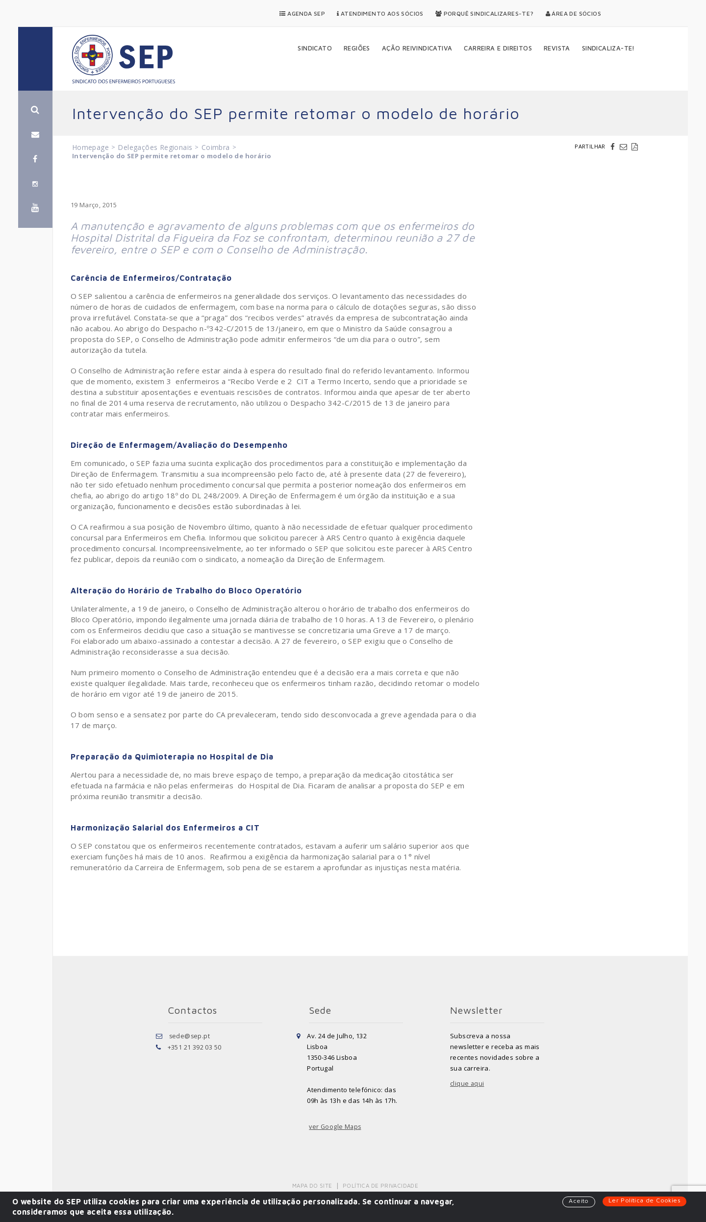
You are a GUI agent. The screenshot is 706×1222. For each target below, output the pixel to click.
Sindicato (315, 48)
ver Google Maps (336, 1127)
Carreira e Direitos (498, 48)
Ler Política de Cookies (644, 1200)
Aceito (577, 1201)
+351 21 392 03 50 (195, 1046)
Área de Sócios (573, 13)
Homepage (90, 147)
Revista (557, 48)
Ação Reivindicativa (417, 48)
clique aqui (467, 1083)
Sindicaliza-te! (608, 48)
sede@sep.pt (190, 1035)
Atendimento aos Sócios (380, 13)
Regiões (357, 48)
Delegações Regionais (155, 147)
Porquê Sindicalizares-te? (484, 13)
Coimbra (216, 147)
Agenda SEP (302, 13)
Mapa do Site (313, 1185)
